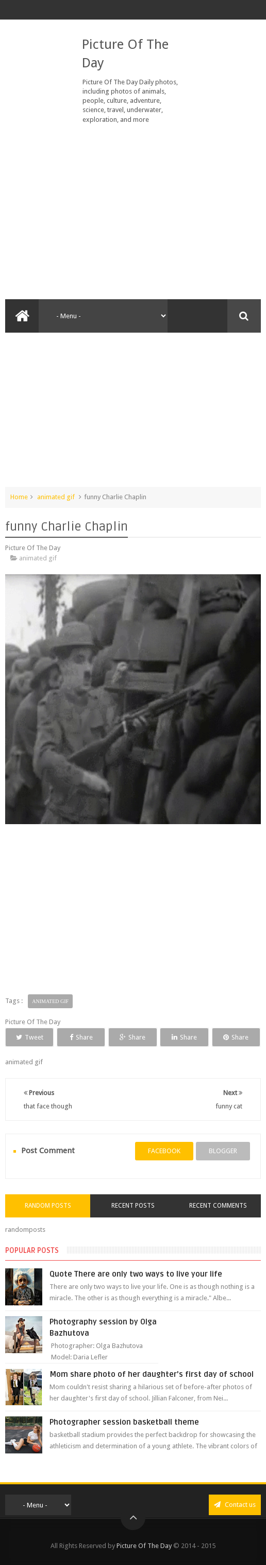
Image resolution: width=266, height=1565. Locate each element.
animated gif (56, 497)
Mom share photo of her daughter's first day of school (151, 1374)
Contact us (235, 1504)
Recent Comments (218, 1205)
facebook (164, 1151)
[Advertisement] (132, 212)
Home (19, 497)
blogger (223, 1151)
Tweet (29, 1037)
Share (81, 1037)
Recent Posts (133, 1205)
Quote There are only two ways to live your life (135, 1274)
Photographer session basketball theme (124, 1422)
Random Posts (48, 1205)
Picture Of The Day (144, 1546)
